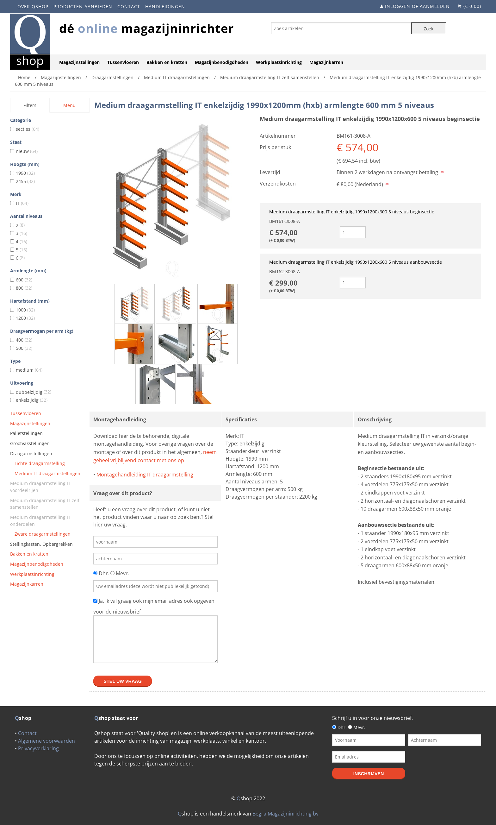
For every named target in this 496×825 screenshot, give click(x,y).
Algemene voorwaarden (46, 740)
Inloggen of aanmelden (417, 6)
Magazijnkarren (326, 62)
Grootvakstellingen (30, 443)
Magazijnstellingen (79, 62)
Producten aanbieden (82, 6)
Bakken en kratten (166, 62)
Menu (69, 105)
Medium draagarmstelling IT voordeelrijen (40, 486)
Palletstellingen (26, 433)
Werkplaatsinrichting (279, 62)
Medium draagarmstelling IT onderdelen (40, 520)
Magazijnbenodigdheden (221, 62)
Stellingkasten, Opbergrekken (41, 544)
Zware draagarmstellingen (43, 534)
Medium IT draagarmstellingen (47, 473)
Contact (128, 6)
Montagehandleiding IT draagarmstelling (144, 474)
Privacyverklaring (38, 748)
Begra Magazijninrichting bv (285, 813)
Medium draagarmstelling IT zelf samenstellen (44, 503)
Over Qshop (32, 6)
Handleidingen (165, 6)
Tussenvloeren (123, 62)
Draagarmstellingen (31, 453)
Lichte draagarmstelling (40, 463)
